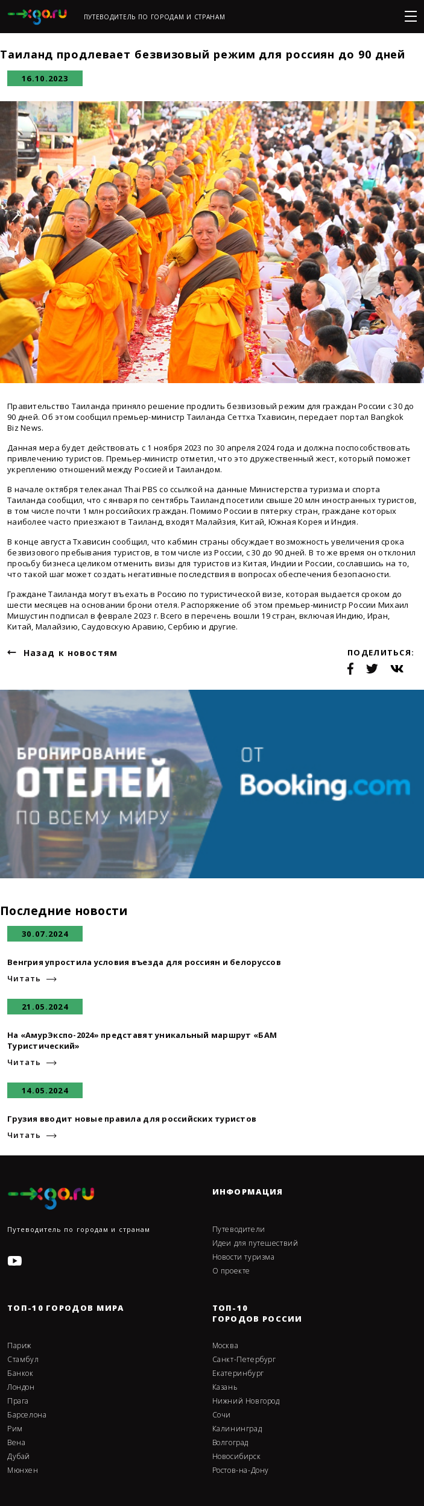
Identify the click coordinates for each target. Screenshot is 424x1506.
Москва (225, 1346)
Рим (15, 1429)
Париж (19, 1346)
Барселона (26, 1415)
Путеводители (238, 1229)
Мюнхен (23, 1470)
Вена (16, 1443)
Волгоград (230, 1443)
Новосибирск (236, 1456)
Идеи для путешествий (255, 1243)
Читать (23, 978)
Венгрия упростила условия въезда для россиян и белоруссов (144, 962)
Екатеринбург (238, 1373)
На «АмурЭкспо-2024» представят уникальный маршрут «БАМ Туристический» (142, 1040)
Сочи (221, 1415)
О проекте (231, 1271)
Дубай (18, 1456)
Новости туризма (243, 1257)
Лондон (21, 1387)
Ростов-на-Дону (240, 1470)
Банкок (20, 1373)
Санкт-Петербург (244, 1359)
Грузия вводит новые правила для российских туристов (131, 1118)
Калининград (237, 1429)
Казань (225, 1387)
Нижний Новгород (246, 1401)
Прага (18, 1401)
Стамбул (23, 1359)
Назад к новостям (71, 652)
